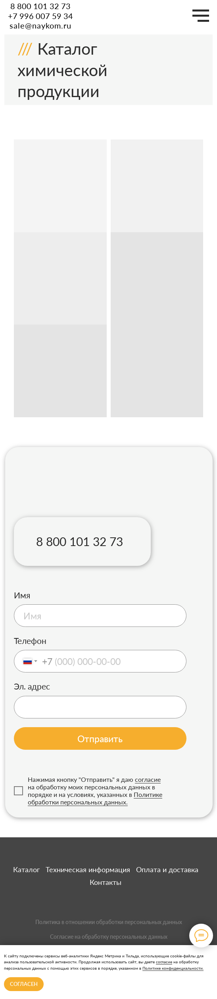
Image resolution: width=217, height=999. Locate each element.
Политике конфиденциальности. (173, 968)
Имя (22, 595)
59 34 (62, 16)
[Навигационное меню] (200, 16)
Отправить (100, 738)
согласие (164, 961)
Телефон (30, 641)
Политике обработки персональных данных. (95, 798)
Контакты (105, 882)
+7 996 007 (30, 16)
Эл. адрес (32, 686)
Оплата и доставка (167, 869)
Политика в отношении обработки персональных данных (108, 922)
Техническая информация (88, 869)
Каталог (26, 869)
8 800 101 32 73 (40, 6)
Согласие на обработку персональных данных (108, 936)
